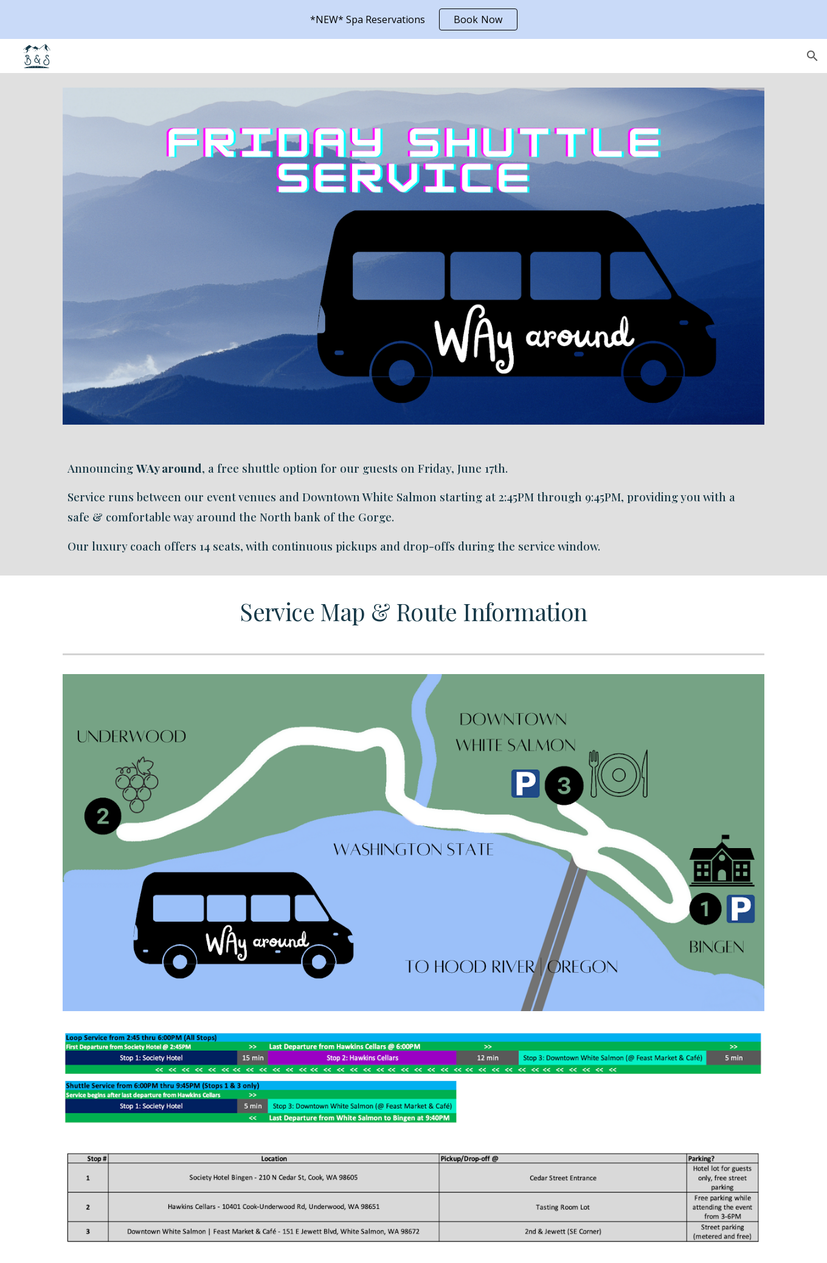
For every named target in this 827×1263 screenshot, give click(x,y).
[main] (413, 508)
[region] (413, 19)
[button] (812, 56)
